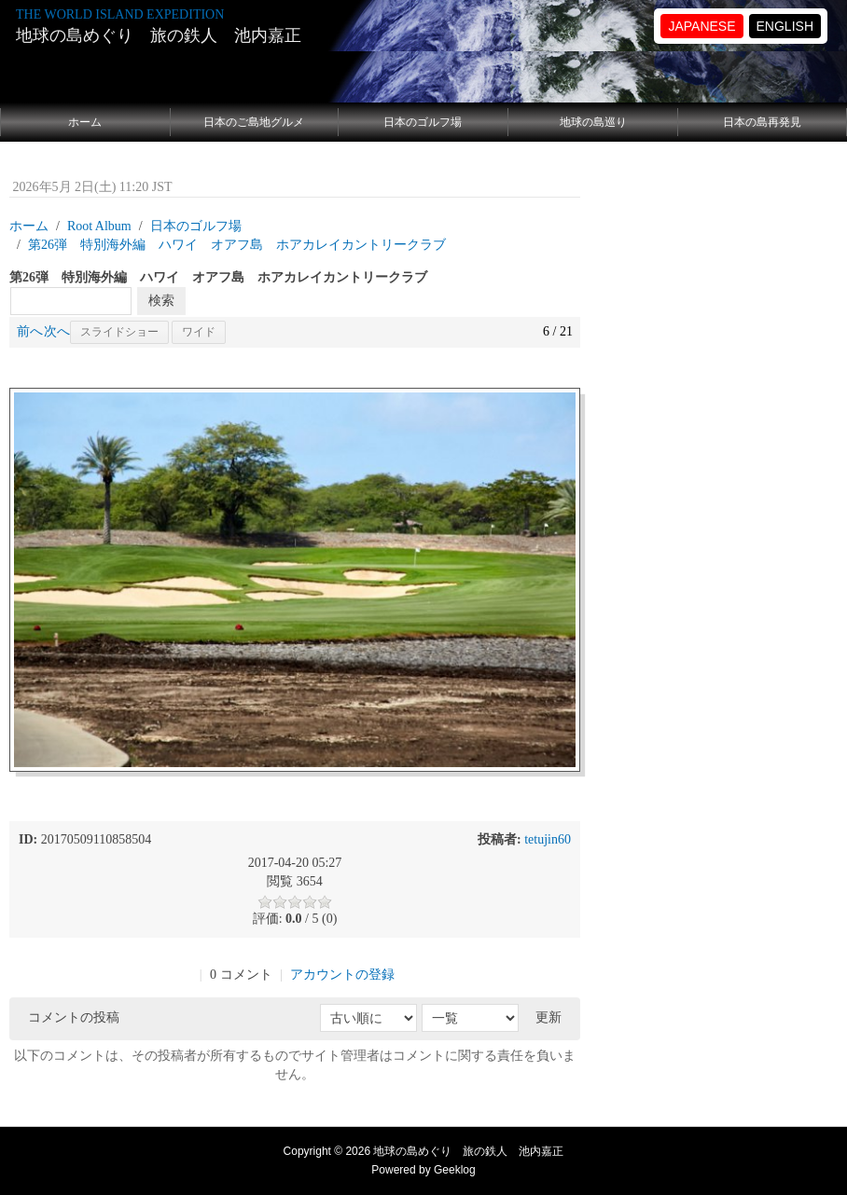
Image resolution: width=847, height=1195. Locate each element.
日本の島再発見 (762, 122)
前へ (30, 331)
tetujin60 (547, 839)
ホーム (85, 122)
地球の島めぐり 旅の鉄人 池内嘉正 (158, 35)
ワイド (198, 331)
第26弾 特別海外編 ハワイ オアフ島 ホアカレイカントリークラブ (237, 245)
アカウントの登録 (342, 975)
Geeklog (455, 1169)
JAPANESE (701, 26)
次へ (57, 331)
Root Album (99, 226)
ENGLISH (785, 26)
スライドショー (119, 331)
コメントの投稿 (73, 1017)
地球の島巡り (593, 122)
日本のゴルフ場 (422, 122)
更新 (548, 1017)
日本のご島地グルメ (253, 122)
